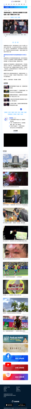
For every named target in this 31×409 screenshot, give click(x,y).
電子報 (5, 394)
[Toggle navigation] (25, 0)
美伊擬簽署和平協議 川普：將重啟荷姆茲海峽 (19, 118)
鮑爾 (19, 15)
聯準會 (12, 15)
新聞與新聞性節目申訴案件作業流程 (10, 393)
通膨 (25, 110)
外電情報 (13, 116)
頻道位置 (5, 386)
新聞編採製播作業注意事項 (8, 392)
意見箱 (17, 386)
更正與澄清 (18, 385)
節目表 (5, 387)
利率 (16, 110)
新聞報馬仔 (18, 387)
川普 (16, 15)
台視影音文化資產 (7, 385)
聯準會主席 (10, 112)
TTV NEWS (5, 9)
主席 (22, 112)
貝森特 (15, 112)
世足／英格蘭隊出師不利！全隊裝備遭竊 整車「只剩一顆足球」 (19, 122)
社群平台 (5, 389)
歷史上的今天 (18, 389)
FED (19, 110)
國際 (9, 9)
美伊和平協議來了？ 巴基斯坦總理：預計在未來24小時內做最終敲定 (19, 125)
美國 (22, 110)
